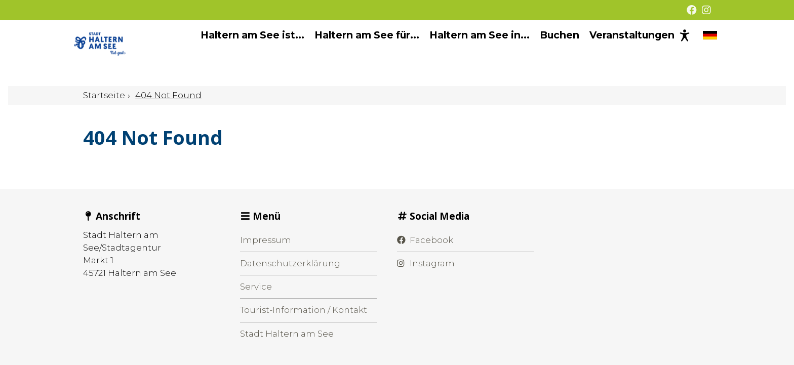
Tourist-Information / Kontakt (303, 310)
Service (256, 286)
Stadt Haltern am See (287, 334)
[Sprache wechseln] (701, 53)
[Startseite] (132, 53)
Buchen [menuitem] (550, 53)
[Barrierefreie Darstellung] (675, 53)
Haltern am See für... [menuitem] (357, 53)
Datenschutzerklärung (290, 263)
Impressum (265, 240)
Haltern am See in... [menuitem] (470, 53)
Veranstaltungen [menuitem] (622, 53)
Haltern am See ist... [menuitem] (243, 53)
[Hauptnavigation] (428, 53)
